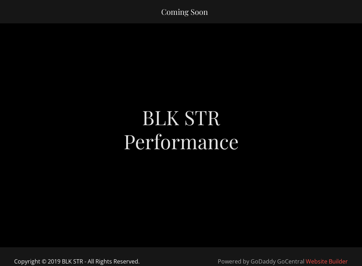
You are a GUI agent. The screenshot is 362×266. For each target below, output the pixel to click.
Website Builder (327, 261)
